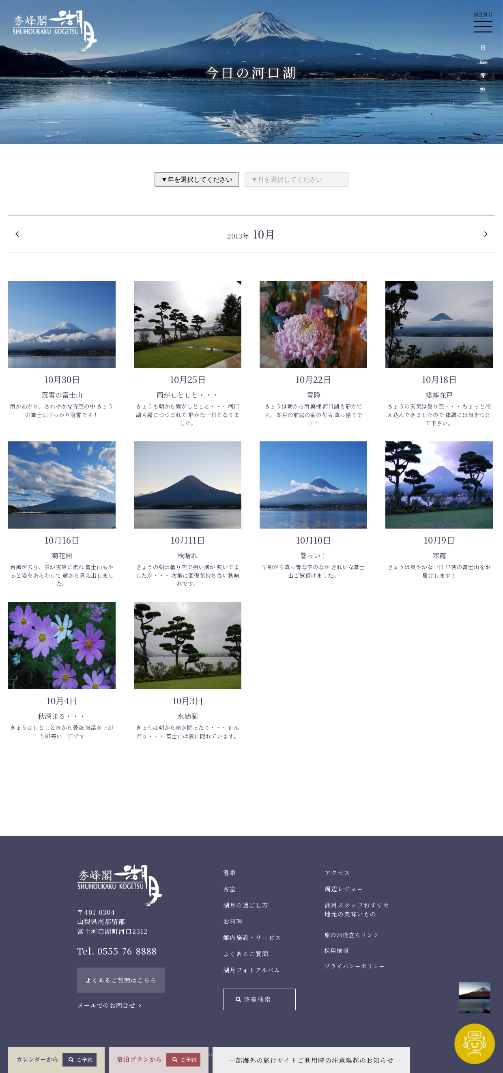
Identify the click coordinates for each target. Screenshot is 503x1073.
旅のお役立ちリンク (352, 935)
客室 (229, 888)
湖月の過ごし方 (246, 905)
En (483, 61)
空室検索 (257, 999)
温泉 (229, 872)
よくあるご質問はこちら (121, 980)
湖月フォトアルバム (251, 969)
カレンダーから (56, 1059)
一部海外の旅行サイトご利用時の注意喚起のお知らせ (311, 1060)
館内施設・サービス (252, 937)
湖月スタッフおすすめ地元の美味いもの (357, 909)
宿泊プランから (158, 1059)
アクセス (337, 872)
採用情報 (337, 950)
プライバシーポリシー (355, 966)
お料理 (233, 921)
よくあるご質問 (246, 953)
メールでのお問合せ (106, 1005)
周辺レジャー (344, 888)
